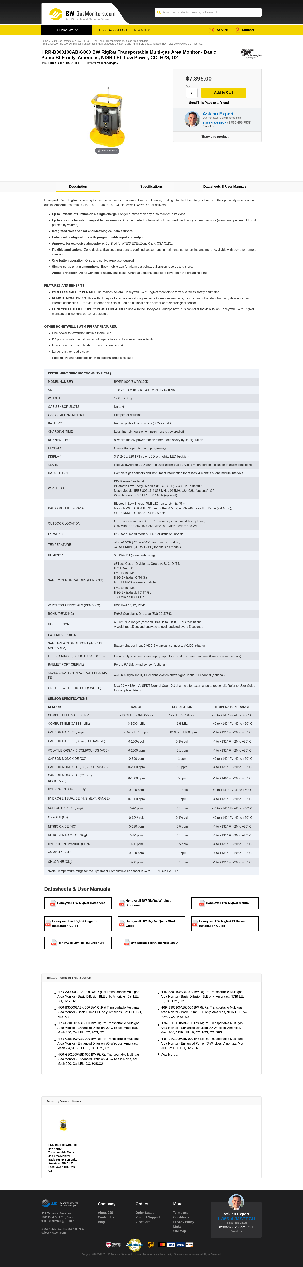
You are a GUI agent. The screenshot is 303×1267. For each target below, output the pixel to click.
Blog (101, 1222)
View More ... (170, 1054)
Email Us (208, 126)
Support (245, 29)
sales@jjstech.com (53, 1232)
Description (78, 186)
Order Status (144, 1212)
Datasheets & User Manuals (224, 186)
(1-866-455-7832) (140, 29)
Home (44, 40)
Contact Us (106, 1217)
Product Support (147, 1217)
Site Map (179, 1231)
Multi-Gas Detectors (62, 40)
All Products (64, 29)
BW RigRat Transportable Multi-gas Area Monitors (121, 40)
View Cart (142, 1222)
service (218, 29)
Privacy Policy (183, 1222)
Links (177, 1226)
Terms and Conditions (181, 1215)
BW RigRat (83, 40)
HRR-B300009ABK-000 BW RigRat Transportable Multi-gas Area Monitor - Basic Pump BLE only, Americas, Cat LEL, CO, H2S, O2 (99, 1012)
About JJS (105, 1212)
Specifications (151, 186)
